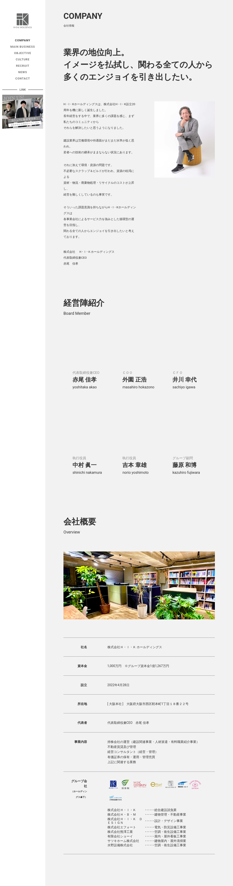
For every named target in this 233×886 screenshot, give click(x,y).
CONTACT (22, 78)
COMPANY (22, 40)
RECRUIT (22, 65)
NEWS (22, 72)
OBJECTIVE (22, 53)
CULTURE (23, 59)
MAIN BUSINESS (22, 46)
